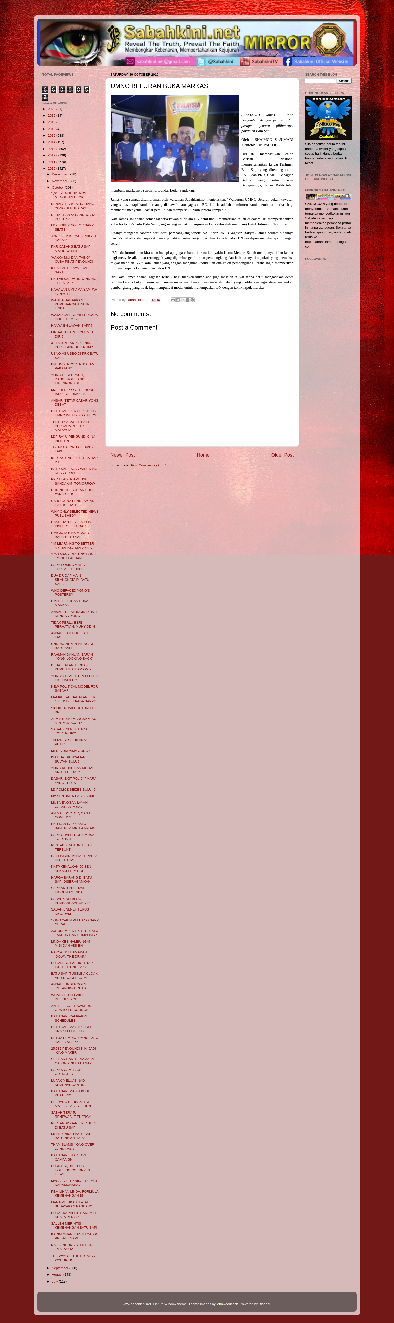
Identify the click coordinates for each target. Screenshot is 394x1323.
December (60, 174)
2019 (52, 115)
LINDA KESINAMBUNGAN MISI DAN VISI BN (71, 943)
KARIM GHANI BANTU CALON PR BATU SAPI (74, 1236)
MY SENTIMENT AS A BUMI (72, 796)
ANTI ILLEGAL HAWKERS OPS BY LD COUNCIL (71, 1008)
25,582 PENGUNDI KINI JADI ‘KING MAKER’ (73, 1050)
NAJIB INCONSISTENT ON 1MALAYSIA (72, 1247)
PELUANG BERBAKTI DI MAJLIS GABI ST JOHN (71, 1104)
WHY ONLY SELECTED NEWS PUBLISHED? (75, 513)
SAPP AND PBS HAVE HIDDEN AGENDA (68, 890)
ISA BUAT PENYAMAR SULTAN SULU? (68, 759)
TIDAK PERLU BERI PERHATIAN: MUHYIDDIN (73, 624)
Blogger (264, 1304)
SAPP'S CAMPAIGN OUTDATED (66, 1072)
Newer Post (122, 455)
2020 (52, 109)
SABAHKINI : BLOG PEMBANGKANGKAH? (70, 901)
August (57, 1274)
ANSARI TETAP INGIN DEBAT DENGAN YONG (74, 614)
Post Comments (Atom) (148, 465)
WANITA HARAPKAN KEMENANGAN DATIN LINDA (70, 304)
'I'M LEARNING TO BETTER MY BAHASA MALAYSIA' (72, 545)
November (60, 181)
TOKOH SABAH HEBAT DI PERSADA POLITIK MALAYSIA (71, 426)
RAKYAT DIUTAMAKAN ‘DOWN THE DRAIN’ (69, 954)
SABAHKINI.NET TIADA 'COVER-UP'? (69, 731)
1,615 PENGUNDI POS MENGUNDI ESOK (68, 195)
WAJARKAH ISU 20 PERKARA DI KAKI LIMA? (74, 317)
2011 (52, 162)
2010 (52, 168)
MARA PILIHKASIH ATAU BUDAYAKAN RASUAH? (71, 1204)
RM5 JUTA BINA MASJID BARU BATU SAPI (70, 535)
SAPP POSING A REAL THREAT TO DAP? (69, 567)
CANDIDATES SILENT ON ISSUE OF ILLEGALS (71, 524)
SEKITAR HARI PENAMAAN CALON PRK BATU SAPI (72, 1061)
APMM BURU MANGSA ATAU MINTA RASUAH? (73, 721)
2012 (52, 155)
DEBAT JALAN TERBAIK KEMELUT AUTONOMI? (71, 667)
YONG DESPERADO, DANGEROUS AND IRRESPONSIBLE (68, 379)
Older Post (282, 455)
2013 (52, 149)
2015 (52, 135)
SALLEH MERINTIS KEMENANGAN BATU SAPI (74, 1225)
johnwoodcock (227, 1304)
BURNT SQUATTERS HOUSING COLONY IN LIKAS (70, 1170)
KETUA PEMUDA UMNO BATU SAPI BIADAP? (74, 1040)
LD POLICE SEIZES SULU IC (73, 789)
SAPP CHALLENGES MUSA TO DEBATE (72, 837)
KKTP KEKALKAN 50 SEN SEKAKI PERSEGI (71, 869)
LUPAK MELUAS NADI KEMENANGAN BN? (68, 1082)
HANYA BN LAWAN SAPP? (71, 325)
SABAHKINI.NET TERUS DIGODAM (70, 911)
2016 (52, 129)
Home (203, 455)
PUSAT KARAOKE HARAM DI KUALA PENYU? (74, 1215)
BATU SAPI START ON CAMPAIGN (68, 1157)
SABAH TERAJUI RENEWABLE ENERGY (71, 1115)
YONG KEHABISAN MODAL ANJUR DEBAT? (72, 770)
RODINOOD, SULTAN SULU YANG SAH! (72, 492)
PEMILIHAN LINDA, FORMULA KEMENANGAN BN (74, 1193)
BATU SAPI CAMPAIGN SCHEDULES (69, 1018)
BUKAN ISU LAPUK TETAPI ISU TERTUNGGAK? (72, 965)
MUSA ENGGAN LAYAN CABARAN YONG (69, 804)
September (60, 1268)
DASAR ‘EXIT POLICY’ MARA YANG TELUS (73, 780)
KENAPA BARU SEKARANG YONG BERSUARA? (72, 206)
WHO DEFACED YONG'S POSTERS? (70, 592)
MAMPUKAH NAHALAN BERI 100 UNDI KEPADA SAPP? (73, 699)
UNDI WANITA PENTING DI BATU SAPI (72, 646)
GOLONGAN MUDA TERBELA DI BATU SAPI (74, 858)
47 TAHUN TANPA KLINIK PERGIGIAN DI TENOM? (72, 345)
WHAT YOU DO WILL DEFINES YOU (67, 997)
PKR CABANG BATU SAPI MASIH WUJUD (71, 249)
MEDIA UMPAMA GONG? (70, 751)
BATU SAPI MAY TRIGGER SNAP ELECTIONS (72, 1029)
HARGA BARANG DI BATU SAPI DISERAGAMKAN (71, 879)
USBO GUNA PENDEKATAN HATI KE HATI (73, 503)
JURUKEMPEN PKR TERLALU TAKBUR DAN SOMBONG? (74, 933)
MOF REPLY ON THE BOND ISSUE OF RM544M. (73, 392)
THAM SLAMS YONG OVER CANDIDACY (72, 1146)
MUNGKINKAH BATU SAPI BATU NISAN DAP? (71, 1136)
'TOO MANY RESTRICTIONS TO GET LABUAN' (73, 556)
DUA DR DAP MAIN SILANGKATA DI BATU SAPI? (70, 580)
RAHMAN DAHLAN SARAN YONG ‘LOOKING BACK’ (72, 656)
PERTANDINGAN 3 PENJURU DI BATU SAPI (74, 1125)
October (58, 187)
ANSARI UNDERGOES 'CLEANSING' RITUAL (70, 986)
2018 (52, 122)
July (55, 1281)
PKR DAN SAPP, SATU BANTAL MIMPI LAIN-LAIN (73, 826)
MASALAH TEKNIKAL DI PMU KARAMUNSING (74, 1183)
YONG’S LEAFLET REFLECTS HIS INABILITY (74, 678)
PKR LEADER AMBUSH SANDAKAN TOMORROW (73, 481)
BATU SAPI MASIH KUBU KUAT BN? (70, 1093)
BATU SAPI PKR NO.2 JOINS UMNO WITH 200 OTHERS (73, 413)
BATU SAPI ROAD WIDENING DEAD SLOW (74, 471)
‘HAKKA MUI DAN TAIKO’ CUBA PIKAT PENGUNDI (72, 259)
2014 (52, 142)
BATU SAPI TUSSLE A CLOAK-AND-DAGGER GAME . (75, 975)
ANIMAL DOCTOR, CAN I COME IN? (70, 815)
